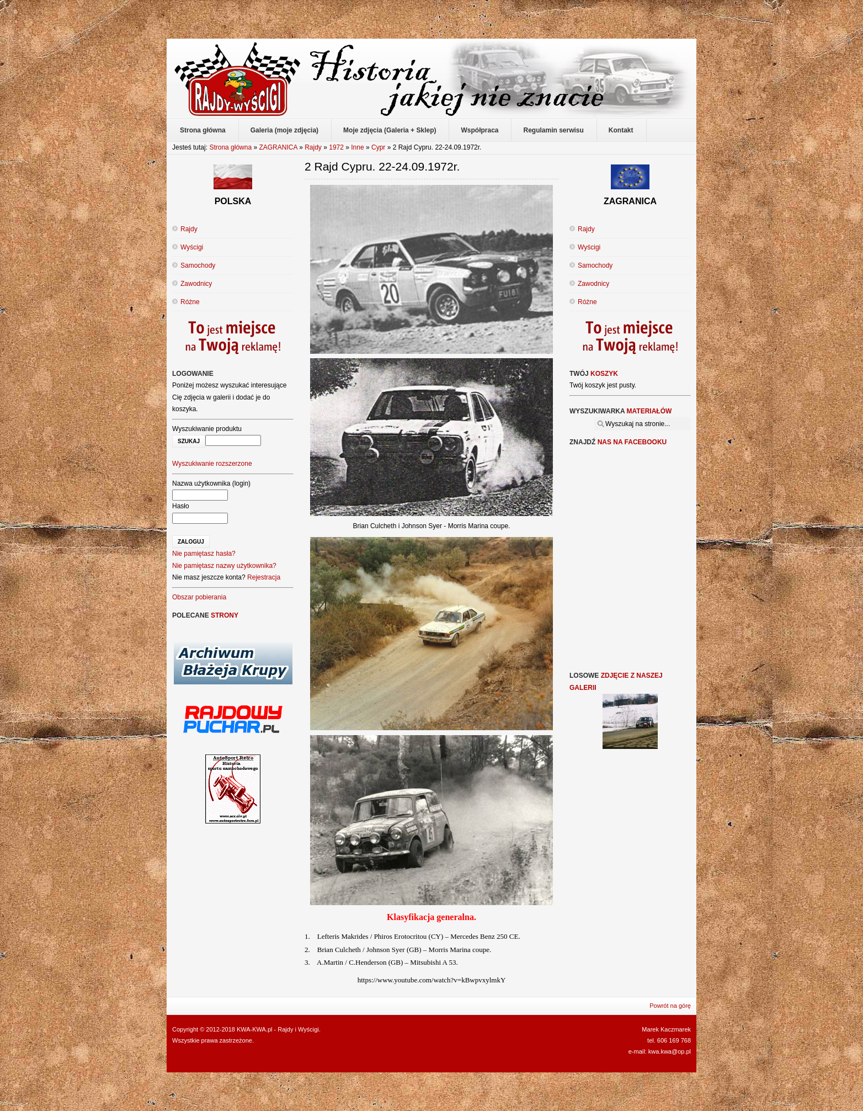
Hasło (180, 506)
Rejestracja (263, 577)
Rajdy (313, 147)
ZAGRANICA (278, 147)
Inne (357, 147)
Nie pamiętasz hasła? (204, 553)
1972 (336, 147)
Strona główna (230, 147)
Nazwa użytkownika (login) (211, 483)
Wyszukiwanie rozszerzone (212, 463)
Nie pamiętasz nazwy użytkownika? (224, 566)
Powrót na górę (670, 1005)
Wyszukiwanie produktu (207, 429)
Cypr (378, 147)
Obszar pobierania (199, 597)
